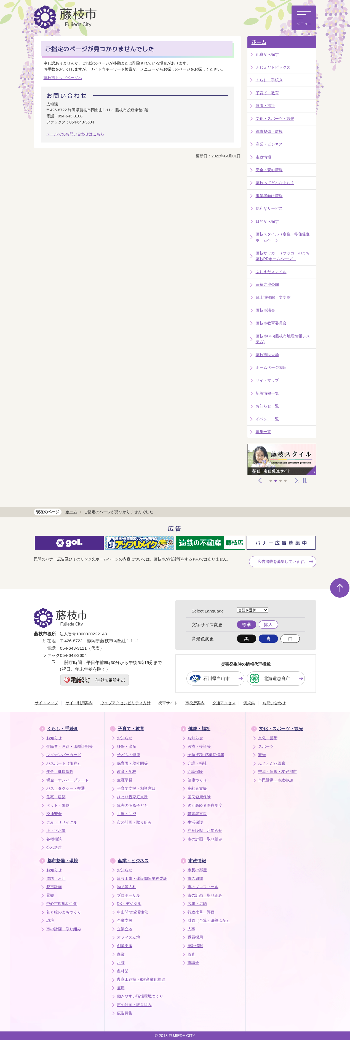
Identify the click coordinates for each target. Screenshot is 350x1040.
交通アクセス (224, 703)
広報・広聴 (197, 904)
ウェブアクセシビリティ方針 (125, 703)
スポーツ (266, 747)
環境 (50, 920)
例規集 (249, 703)
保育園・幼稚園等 (132, 763)
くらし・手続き (269, 80)
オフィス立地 (128, 937)
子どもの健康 (128, 755)
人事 (191, 929)
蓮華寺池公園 (267, 284)
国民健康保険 (199, 797)
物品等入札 (126, 887)
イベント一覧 (267, 419)
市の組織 (195, 879)
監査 (191, 954)
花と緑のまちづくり (63, 912)
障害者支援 (197, 814)
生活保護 (195, 822)
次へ (296, 480)
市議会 (193, 963)
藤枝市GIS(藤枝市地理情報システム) (283, 339)
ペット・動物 (58, 805)
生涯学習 (124, 780)
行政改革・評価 (201, 912)
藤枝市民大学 (267, 355)
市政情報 (263, 157)
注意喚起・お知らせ (205, 831)
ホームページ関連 (271, 367)
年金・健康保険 (59, 772)
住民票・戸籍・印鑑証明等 (69, 747)
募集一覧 (263, 431)
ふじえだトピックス (273, 67)
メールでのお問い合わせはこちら (75, 134)
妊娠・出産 (126, 747)
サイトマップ (267, 380)
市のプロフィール (203, 887)
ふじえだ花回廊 (271, 763)
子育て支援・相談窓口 (136, 788)
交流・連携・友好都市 (277, 772)
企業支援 (124, 920)
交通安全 (54, 814)
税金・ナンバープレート (67, 780)
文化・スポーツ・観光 (275, 118)
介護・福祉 (197, 763)
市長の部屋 (197, 870)
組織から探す (267, 54)
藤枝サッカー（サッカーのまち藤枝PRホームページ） (283, 256)
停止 (304, 480)
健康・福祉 (265, 105)
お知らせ (54, 738)
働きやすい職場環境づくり (140, 996)
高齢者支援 (197, 788)
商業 (121, 954)
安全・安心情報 (269, 170)
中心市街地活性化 (61, 904)
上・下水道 (56, 831)
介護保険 (195, 772)
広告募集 (124, 1013)
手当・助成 (126, 814)
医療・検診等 (199, 747)
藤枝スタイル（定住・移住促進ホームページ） (283, 237)
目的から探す (267, 221)
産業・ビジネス (269, 144)
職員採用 (195, 937)
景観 (50, 895)
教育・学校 (126, 772)
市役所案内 (195, 703)
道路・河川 (56, 879)
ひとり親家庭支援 (132, 797)
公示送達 (54, 847)
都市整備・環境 (269, 131)
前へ (260, 480)
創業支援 (124, 946)
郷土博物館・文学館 (273, 297)
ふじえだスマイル (271, 272)
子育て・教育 (267, 93)
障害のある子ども (132, 805)
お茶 (121, 963)
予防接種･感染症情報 (206, 755)
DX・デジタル (129, 904)
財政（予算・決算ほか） (209, 920)
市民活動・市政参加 (275, 780)
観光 (262, 755)
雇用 (121, 988)
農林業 (123, 971)
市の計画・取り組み (134, 822)
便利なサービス (269, 208)
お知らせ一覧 (267, 406)
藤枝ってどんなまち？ (275, 183)
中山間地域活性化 (132, 912)
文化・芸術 (267, 738)
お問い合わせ (274, 703)
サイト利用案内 (79, 703)
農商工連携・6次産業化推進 (141, 979)
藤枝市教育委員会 (271, 323)
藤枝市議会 (265, 310)
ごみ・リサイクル (61, 822)
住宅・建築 (56, 797)
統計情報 (195, 946)
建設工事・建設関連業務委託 (142, 879)
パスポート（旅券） (63, 763)
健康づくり (197, 780)
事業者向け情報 (269, 196)
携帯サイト (168, 703)
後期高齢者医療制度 (205, 805)
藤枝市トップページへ (63, 78)
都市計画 (54, 887)
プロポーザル (128, 895)
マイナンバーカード (63, 755)
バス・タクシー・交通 (65, 788)
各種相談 (54, 839)
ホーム (259, 42)
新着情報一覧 (267, 393)
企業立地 (124, 929)
